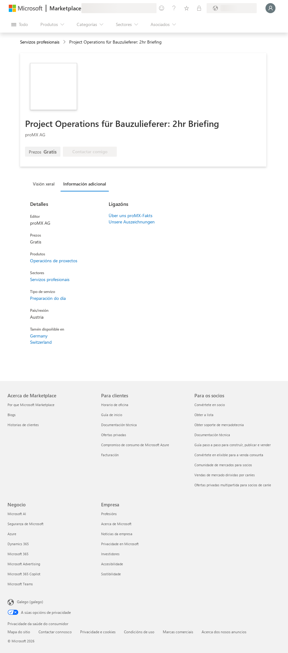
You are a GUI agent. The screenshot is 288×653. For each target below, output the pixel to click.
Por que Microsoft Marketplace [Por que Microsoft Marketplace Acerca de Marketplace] (31, 404)
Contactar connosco (55, 631)
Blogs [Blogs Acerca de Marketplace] (12, 414)
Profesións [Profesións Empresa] (109, 513)
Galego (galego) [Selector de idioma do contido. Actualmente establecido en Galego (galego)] (30, 601)
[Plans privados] (199, 8)
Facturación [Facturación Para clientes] (110, 454)
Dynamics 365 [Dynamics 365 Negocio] (18, 543)
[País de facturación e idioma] (232, 8)
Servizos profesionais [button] (39, 42)
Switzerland (41, 342)
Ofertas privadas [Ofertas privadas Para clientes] (113, 434)
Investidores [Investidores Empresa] (110, 553)
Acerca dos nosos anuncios (224, 631)
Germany (39, 336)
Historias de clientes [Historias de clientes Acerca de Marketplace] (23, 424)
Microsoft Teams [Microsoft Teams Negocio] (20, 584)
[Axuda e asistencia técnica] (174, 8)
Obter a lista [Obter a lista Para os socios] (203, 414)
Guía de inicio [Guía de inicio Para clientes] (111, 414)
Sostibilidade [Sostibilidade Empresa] (111, 574)
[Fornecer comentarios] (162, 8)
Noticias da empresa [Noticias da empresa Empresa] (116, 533)
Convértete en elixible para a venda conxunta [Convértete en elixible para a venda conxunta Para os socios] (228, 454)
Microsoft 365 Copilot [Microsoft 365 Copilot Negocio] (24, 574)
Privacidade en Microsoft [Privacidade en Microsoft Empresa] (120, 543)
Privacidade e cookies (98, 631)
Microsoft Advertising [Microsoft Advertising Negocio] (24, 564)
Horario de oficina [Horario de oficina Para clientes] (114, 404)
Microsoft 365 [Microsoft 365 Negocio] (18, 553)
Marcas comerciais (178, 631)
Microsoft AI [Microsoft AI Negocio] (17, 513)
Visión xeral (43, 184)
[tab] (45, 184)
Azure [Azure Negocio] (12, 533)
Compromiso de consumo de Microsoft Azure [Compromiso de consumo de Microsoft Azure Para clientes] (135, 444)
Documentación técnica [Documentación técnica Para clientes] (119, 424)
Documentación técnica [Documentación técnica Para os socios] (212, 434)
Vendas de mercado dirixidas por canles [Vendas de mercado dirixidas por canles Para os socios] (224, 475)
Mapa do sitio (19, 631)
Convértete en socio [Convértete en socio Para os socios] (209, 404)
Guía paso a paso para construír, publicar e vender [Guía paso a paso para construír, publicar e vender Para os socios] (232, 444)
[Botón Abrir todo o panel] (19, 24)
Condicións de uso (139, 631)
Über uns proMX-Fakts (130, 215)
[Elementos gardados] (187, 8)
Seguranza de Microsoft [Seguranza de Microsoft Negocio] (26, 523)
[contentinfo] (65, 42)
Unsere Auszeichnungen (132, 222)
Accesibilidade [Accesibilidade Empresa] (112, 564)
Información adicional (84, 184)
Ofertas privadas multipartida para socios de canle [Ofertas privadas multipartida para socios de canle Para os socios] (232, 485)
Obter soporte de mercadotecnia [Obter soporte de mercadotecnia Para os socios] (219, 424)
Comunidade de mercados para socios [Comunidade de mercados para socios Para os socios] (223, 464)
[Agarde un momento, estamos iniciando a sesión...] (270, 8)
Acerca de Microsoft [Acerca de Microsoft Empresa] (116, 523)
